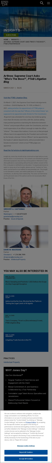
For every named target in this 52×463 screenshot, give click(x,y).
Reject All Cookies (26, 454)
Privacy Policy (31, 424)
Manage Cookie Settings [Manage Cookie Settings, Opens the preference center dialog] (26, 447)
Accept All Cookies (26, 460)
